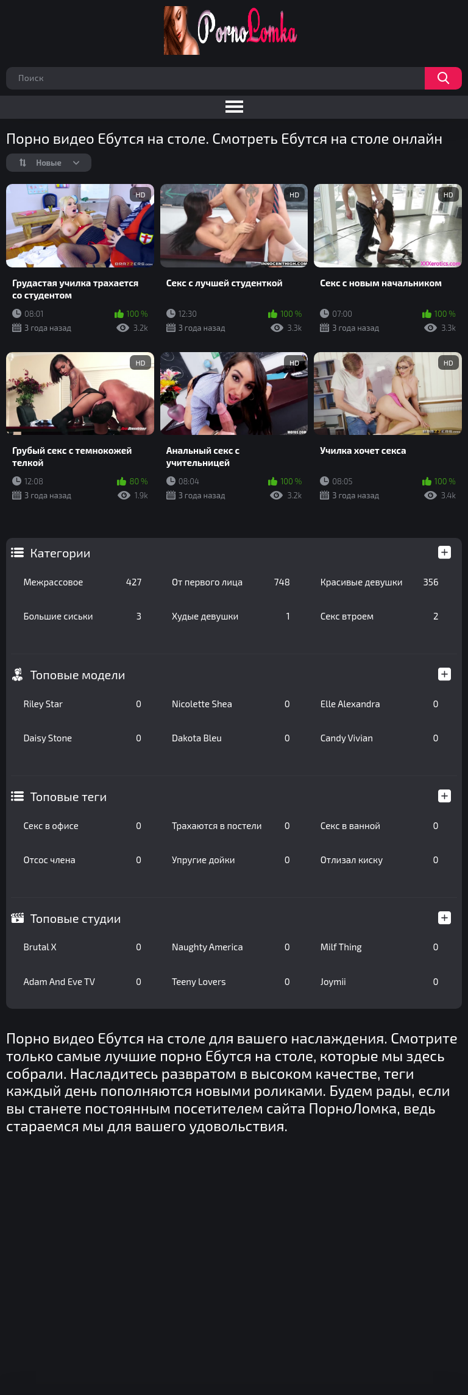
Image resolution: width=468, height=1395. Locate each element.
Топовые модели (77, 674)
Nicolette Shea (231, 703)
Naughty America (231, 946)
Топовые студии (75, 918)
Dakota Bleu (231, 737)
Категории (60, 552)
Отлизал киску (380, 859)
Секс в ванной (380, 825)
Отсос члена (82, 859)
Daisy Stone (82, 737)
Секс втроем (380, 615)
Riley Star (82, 703)
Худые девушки (231, 615)
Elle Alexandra (380, 703)
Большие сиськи (82, 615)
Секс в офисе (82, 825)
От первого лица (231, 581)
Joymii (380, 981)
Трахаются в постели (231, 825)
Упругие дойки (231, 859)
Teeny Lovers (231, 981)
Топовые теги (68, 796)
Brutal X (82, 946)
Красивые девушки (380, 581)
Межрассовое (82, 581)
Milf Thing (380, 946)
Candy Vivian (380, 737)
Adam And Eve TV (82, 981)
